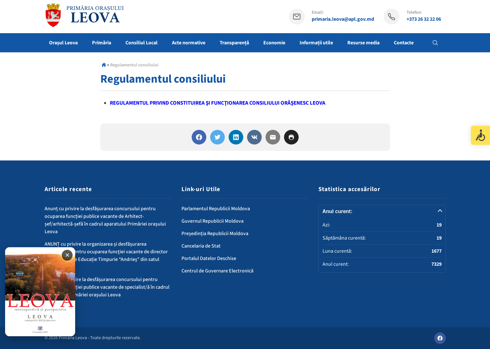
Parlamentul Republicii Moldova (215, 208)
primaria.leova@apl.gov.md (343, 19)
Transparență (234, 42)
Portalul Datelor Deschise (208, 258)
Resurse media (363, 42)
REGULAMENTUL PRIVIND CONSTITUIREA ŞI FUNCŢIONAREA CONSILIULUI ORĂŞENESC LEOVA (217, 103)
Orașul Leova (63, 42)
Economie (274, 42)
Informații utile (316, 42)
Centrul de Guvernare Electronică (217, 270)
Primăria (101, 42)
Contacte (404, 42)
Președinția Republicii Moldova (214, 233)
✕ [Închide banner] (67, 255)
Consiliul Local (141, 42)
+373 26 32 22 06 (424, 19)
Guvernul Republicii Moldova (212, 221)
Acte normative (188, 42)
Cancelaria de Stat (201, 245)
